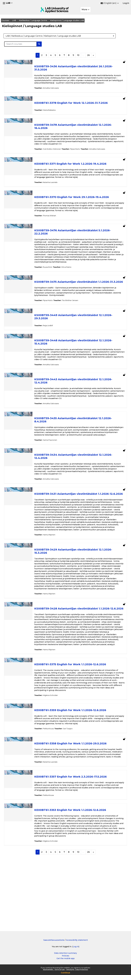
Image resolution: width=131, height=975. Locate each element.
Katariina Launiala (55, 187)
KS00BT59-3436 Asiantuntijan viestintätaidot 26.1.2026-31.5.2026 (79, 68)
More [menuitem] (84, 9)
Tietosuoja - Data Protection (77, 969)
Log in (126, 3)
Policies (65, 956)
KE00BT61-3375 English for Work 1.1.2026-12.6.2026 (76, 713)
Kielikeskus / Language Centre (39, 20)
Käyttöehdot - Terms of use (54, 969)
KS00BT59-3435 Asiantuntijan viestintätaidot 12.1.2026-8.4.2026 (78, 435)
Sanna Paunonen (55, 458)
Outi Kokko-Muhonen (57, 154)
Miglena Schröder (55, 747)
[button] (8, 3)
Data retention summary (65, 953)
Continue (65, 973)
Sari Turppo (73, 781)
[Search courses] (26, 44)
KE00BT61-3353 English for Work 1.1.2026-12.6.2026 (76, 864)
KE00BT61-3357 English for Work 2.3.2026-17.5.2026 (76, 831)
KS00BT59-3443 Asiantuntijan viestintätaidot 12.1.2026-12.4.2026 (79, 394)
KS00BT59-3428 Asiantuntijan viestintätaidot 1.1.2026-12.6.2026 (78, 649)
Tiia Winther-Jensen (76, 311)
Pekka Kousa (53, 781)
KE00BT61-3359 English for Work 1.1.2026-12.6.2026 (76, 762)
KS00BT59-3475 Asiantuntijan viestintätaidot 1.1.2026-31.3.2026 (78, 291)
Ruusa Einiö (53, 275)
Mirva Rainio (72, 275)
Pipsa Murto (81, 154)
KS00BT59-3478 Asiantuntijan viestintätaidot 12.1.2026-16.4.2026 (79, 129)
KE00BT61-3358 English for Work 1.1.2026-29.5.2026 (76, 795)
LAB (20, 20)
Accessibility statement (77, 940)
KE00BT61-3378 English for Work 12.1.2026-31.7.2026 (76, 105)
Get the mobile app (66, 958)
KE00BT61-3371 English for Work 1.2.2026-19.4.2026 (76, 168)
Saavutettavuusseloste (53, 940)
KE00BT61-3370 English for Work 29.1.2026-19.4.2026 (77, 202)
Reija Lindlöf (53, 336)
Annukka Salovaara (56, 90)
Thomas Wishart (55, 221)
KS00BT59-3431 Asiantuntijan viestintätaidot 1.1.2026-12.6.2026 (77, 516)
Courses (11, 20)
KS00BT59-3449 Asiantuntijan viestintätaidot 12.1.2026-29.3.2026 (79, 327)
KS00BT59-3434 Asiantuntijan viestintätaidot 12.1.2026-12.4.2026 (79, 474)
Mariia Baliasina (54, 112)
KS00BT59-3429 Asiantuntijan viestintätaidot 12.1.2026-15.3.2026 (79, 582)
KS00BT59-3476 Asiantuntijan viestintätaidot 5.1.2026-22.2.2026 (78, 237)
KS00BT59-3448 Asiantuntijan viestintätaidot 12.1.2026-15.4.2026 (79, 352)
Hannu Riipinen (54, 566)
